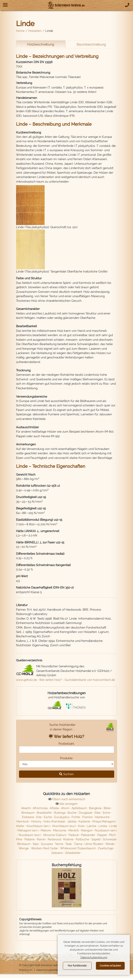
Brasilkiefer (44, 814)
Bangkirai (95, 809)
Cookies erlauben (110, 965)
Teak (68, 845)
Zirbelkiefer (72, 854)
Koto (81, 827)
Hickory (36, 823)
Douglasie (85, 814)
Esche (48, 818)
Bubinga (59, 814)
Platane (29, 841)
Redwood (54, 841)
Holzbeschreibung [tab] (40, 44)
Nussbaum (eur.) (30, 836)
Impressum (26, 971)
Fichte (76, 818)
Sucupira (47, 845)
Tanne (59, 845)
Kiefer (20, 827)
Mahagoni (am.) (28, 832)
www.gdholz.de (26, 681)
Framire (87, 818)
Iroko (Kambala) (54, 823)
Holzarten (35, 31)
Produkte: (66, 759)
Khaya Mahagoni (103, 823)
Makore (46, 832)
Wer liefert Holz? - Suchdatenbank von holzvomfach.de (77, 681)
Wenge (24, 849)
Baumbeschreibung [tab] (91, 44)
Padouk (74, 836)
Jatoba (71, 823)
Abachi (26, 809)
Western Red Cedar (44, 849)
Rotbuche (82, 841)
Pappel (102, 836)
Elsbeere (28, 818)
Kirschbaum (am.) (38, 827)
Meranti (73, 832)
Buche (72, 814)
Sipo (36, 845)
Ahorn (65, 809)
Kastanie (84, 823)
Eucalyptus (61, 818)
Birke (107, 809)
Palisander (88, 836)
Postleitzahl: (66, 745)
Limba (103, 827)
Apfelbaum (79, 809)
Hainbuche (102, 818)
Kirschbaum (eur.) (64, 827)
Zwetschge (105, 849)
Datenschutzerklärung (51, 971)
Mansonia (59, 832)
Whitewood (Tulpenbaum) (78, 849)
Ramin (41, 841)
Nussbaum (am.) (106, 832)
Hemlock (22, 823)
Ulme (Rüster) (93, 845)
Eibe (97, 814)
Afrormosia (40, 809)
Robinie (68, 841)
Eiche (106, 814)
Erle (39, 818)
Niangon (87, 832)
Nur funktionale (77, 965)
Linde (113, 827)
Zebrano (57, 854)
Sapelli (95, 841)
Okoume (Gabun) (54, 836)
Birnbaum (28, 814)
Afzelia (54, 809)
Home (20, 31)
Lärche (91, 827)
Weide (109, 845)
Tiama (78, 845)
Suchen (66, 775)
